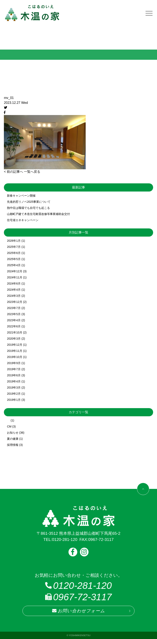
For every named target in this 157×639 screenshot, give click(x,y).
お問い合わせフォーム (78, 610)
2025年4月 (14, 265)
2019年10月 (14, 357)
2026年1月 (14, 240)
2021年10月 (14, 332)
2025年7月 (14, 246)
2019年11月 (14, 350)
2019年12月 (14, 344)
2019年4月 (14, 381)
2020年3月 (14, 338)
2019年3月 (14, 387)
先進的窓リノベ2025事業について (28, 201)
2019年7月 (14, 369)
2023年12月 (14, 301)
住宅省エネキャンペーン (22, 220)
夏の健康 (12, 438)
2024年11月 (14, 277)
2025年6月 (14, 253)
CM (9, 426)
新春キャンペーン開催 (21, 195)
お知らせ (12, 432)
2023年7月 (14, 308)
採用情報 (12, 444)
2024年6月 (14, 283)
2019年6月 (14, 375)
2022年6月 (14, 326)
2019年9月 (14, 363)
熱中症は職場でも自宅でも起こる (28, 207)
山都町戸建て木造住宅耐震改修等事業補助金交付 (38, 214)
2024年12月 (14, 271)
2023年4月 (14, 320)
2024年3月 (14, 295)
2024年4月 (14, 289)
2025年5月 (14, 259)
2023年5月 (14, 314)
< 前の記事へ (13, 171)
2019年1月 (14, 399)
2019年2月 (14, 393)
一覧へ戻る (32, 171)
